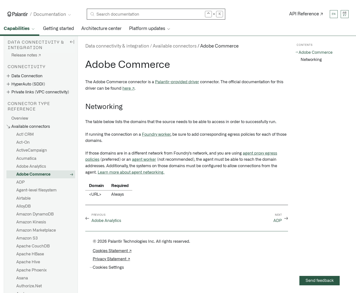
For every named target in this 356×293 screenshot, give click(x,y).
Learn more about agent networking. (131, 172)
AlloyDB (23, 206)
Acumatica (26, 158)
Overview (19, 118)
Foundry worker (156, 134)
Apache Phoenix (31, 270)
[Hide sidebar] (71, 42)
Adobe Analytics (31, 166)
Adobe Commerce (33, 174)
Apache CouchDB (33, 246)
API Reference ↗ (306, 14)
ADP (20, 182)
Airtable (23, 198)
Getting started (58, 29)
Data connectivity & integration (117, 46)
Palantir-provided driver (177, 82)
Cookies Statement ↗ (112, 251)
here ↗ (128, 88)
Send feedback (320, 281)
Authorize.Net (29, 286)
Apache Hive (28, 262)
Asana (22, 278)
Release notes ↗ (26, 55)
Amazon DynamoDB (35, 214)
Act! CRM (25, 134)
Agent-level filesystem (36, 190)
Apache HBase (30, 254)
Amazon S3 (27, 238)
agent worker (144, 159)
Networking (311, 60)
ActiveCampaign (31, 150)
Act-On (23, 142)
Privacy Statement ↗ (111, 259)
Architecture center (101, 29)
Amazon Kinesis (31, 222)
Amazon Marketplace (36, 230)
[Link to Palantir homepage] (17, 14)
